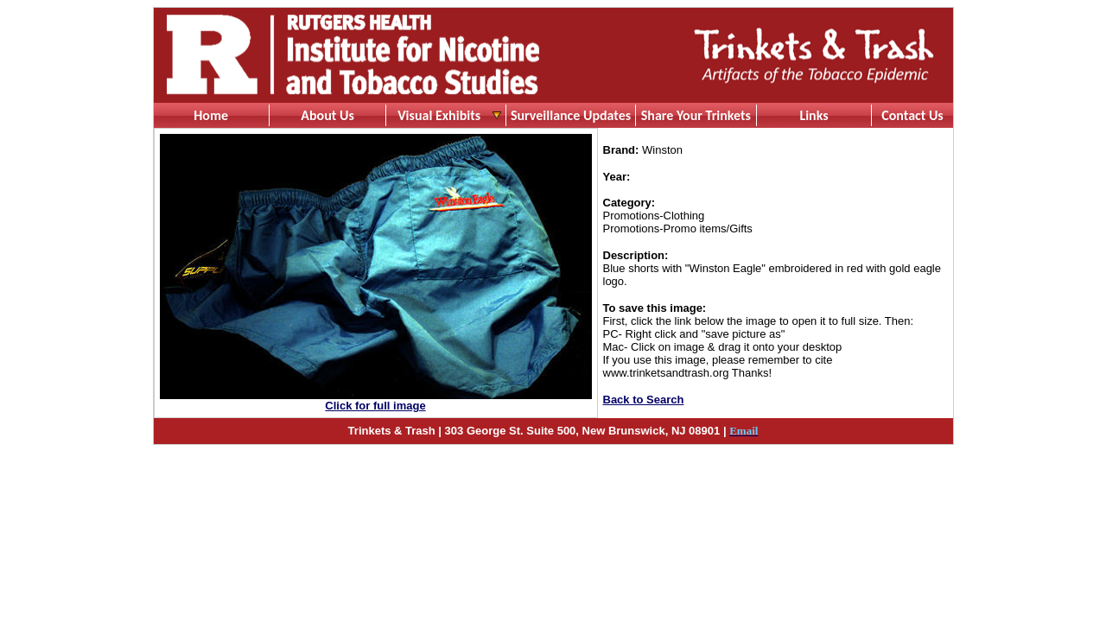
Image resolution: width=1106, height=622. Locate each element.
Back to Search (643, 399)
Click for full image (375, 405)
